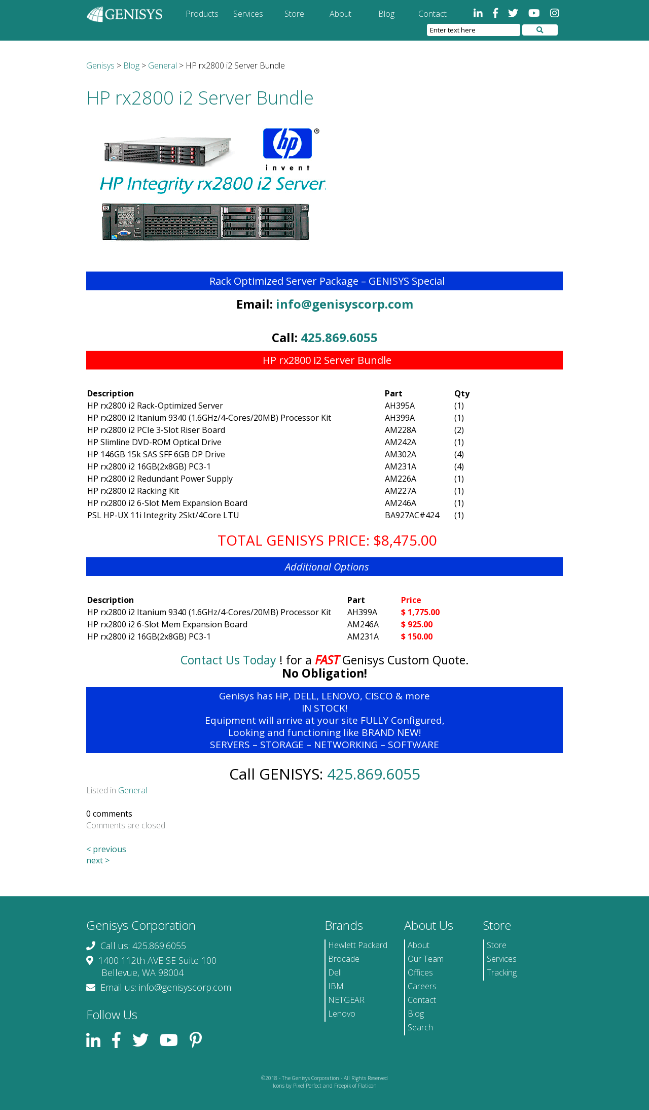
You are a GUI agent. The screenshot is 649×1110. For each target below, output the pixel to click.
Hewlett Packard (357, 945)
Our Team (426, 958)
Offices (420, 972)
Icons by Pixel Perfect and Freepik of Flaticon (325, 1085)
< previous (106, 849)
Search (420, 1027)
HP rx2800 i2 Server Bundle (200, 97)
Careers (422, 986)
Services (248, 13)
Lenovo (341, 1013)
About (340, 13)
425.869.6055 (339, 337)
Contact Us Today (228, 660)
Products (202, 13)
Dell (335, 972)
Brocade (343, 958)
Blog (386, 13)
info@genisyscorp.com (344, 303)
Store (294, 13)
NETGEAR (346, 999)
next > (98, 860)
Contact (432, 13)
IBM (336, 986)
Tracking (502, 972)
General (132, 790)
